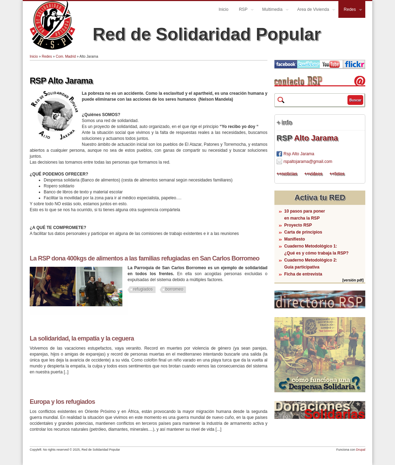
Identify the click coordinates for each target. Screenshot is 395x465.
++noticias (286, 173)
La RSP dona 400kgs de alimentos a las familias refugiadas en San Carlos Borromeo (144, 258)
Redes (350, 10)
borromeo (174, 289)
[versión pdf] (353, 280)
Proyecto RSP (298, 225)
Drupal (360, 449)
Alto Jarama (316, 138)
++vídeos (313, 173)
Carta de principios (303, 232)
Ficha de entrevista (303, 274)
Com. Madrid (66, 56)
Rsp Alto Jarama (298, 153)
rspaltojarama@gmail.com (307, 161)
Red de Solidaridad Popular (207, 34)
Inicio (223, 9)
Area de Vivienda (313, 10)
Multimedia (273, 10)
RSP (244, 10)
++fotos (336, 173)
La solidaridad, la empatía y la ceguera (82, 338)
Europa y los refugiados (62, 401)
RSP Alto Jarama (61, 80)
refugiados (143, 289)
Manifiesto (294, 239)
